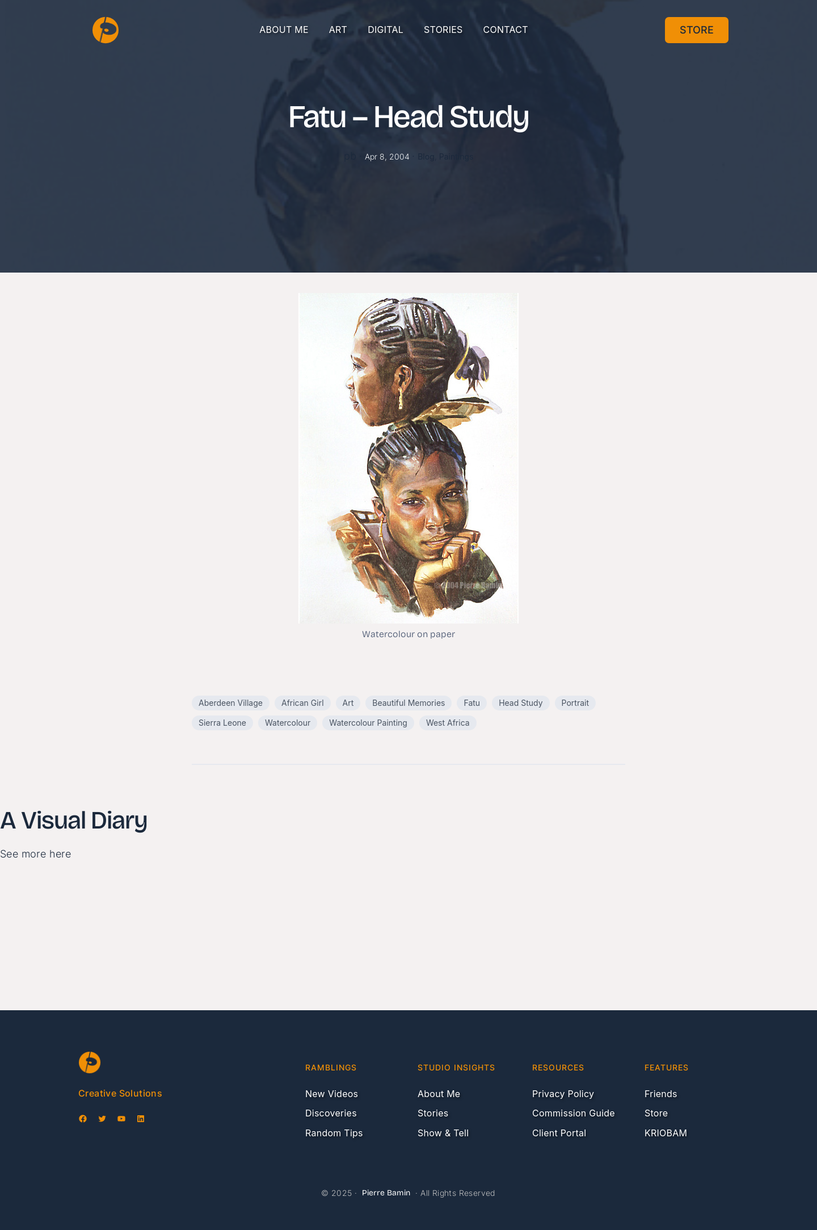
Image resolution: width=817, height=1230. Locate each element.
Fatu (472, 703)
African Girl (302, 703)
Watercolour (287, 722)
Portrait (575, 703)
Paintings (456, 156)
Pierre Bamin (386, 1193)
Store (697, 30)
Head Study (520, 703)
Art (348, 703)
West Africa (448, 722)
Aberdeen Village (231, 703)
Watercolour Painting (368, 722)
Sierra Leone (222, 722)
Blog (426, 156)
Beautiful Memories (408, 703)
